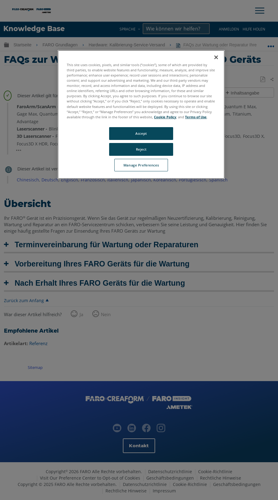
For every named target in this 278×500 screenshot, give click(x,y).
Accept (141, 133)
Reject (141, 149)
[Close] (216, 57)
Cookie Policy (165, 117)
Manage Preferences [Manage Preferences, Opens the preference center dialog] (141, 165)
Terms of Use (196, 117)
